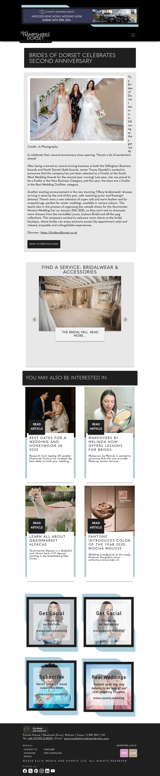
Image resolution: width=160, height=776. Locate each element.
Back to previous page (44, 244)
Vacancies (29, 753)
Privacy (28, 757)
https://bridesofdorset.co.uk (59, 232)
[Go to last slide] (34, 319)
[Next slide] (125, 319)
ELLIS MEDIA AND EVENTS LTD (61, 761)
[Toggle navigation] (133, 35)
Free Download (53, 753)
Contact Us (30, 750)
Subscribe (49, 750)
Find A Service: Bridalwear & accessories (80, 270)
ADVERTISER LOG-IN (126, 746)
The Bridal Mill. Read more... (80, 334)
